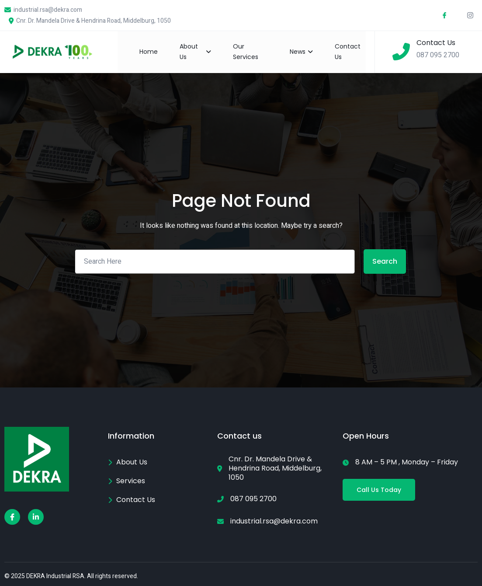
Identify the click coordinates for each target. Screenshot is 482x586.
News (301, 51)
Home (148, 51)
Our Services (245, 51)
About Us (195, 51)
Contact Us (348, 51)
